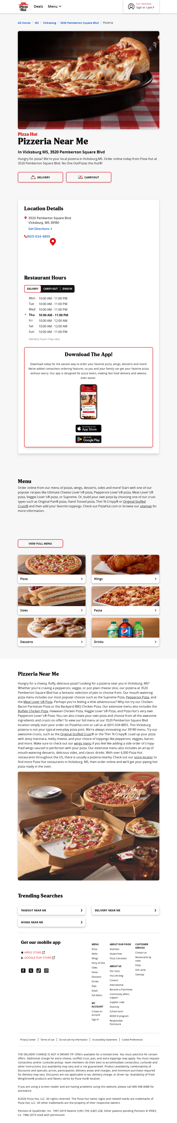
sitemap (146, 506)
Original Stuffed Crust (75, 734)
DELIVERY (32, 288)
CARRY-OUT (50, 288)
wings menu (82, 743)
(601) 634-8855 (38, 236)
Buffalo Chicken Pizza (33, 711)
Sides (51, 610)
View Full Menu (40, 543)
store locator (143, 757)
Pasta (125, 610)
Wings (125, 579)
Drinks (125, 642)
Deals (38, 6)
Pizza (51, 579)
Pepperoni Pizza (137, 697)
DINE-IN (67, 288)
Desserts (51, 642)
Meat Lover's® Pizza (37, 702)
